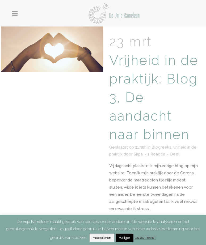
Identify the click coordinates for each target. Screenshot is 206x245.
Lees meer (145, 237)
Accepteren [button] (102, 238)
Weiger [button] (124, 238)
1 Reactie (156, 154)
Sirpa (138, 154)
